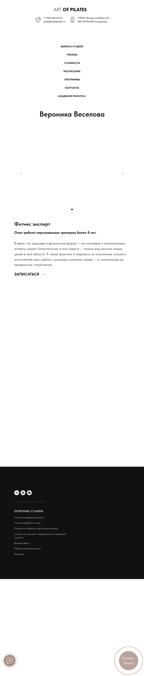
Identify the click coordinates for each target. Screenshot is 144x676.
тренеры (72, 54)
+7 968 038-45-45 (53, 18)
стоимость (72, 63)
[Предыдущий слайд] (21, 174)
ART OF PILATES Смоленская (92, 21)
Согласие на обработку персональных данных (36, 528)
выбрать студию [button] (72, 46)
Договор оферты (22, 543)
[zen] (29, 492)
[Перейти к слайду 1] (72, 209)
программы (72, 79)
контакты (72, 87)
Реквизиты (19, 554)
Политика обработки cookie (27, 523)
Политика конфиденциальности (29, 517)
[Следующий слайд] (123, 174)
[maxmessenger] (23, 492)
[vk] (16, 492)
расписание (72, 71)
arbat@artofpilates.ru (54, 21)
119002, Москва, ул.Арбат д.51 (93, 18)
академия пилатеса (72, 96)
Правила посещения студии (27, 548)
